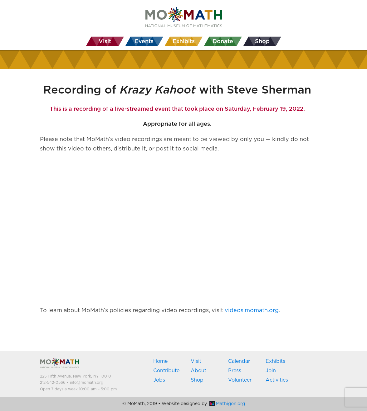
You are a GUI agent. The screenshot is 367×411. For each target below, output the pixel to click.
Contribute (166, 370)
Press (234, 370)
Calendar (239, 361)
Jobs (159, 380)
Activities (277, 380)
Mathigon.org (227, 404)
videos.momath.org (252, 310)
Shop (197, 380)
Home (160, 361)
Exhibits (275, 361)
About (198, 370)
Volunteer (240, 380)
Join (271, 370)
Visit (196, 361)
